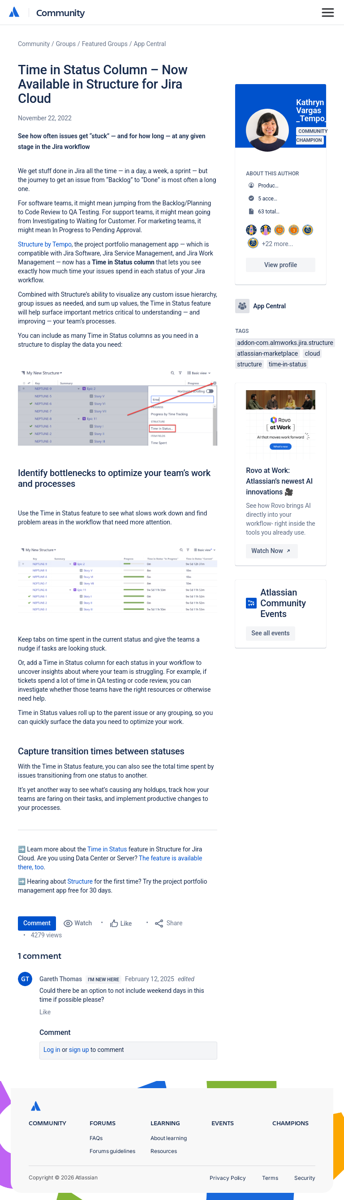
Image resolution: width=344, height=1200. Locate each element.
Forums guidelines (112, 1151)
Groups (66, 43)
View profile (280, 264)
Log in (51, 1049)
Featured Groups (105, 43)
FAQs (96, 1138)
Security (304, 1177)
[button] (117, 407)
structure (249, 364)
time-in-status (287, 364)
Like (45, 1012)
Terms (270, 1177)
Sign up (79, 1049)
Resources (163, 1151)
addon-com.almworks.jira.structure (285, 342)
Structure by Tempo (45, 244)
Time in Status (107, 849)
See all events (270, 633)
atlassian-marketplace (267, 353)
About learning (168, 1138)
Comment (37, 923)
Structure (80, 881)
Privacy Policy (228, 1177)
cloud (312, 353)
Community (60, 12)
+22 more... (277, 243)
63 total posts (274, 212)
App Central (150, 43)
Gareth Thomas (60, 979)
